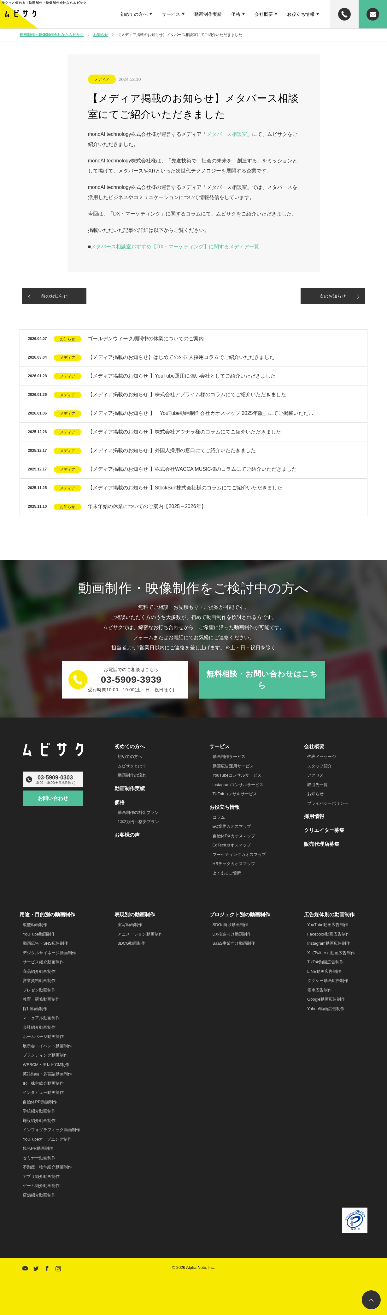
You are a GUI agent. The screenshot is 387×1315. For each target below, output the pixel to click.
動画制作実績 (208, 14)
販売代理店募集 (321, 844)
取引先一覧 (317, 784)
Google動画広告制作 (326, 999)
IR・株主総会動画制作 (43, 1083)
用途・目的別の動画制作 (47, 914)
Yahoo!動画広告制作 (325, 1008)
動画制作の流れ (132, 775)
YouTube (24, 1267)
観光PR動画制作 (38, 1148)
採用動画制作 (35, 1008)
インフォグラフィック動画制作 (51, 1129)
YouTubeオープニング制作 (47, 1139)
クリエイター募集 (324, 830)
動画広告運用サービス (233, 766)
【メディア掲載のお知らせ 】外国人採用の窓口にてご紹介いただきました (171, 450)
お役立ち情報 (300, 14)
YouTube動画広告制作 (327, 924)
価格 (235, 14)
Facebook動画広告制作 (328, 934)
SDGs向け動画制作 (230, 924)
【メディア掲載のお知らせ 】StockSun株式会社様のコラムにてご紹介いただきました (185, 487)
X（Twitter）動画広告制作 (331, 952)
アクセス (315, 775)
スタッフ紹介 (319, 766)
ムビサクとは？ (132, 766)
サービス (171, 14)
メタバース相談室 (227, 134)
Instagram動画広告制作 (328, 943)
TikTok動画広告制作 (325, 962)
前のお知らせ (54, 296)
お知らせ (67, 339)
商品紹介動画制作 (39, 971)
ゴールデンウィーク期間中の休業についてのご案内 (146, 338)
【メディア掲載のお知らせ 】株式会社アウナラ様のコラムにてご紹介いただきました (184, 431)
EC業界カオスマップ (232, 826)
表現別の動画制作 (134, 914)
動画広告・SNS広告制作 (45, 943)
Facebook (46, 1267)
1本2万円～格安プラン (138, 821)
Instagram (57, 1267)
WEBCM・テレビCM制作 (46, 1064)
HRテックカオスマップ (234, 863)
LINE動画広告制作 (324, 971)
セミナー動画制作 (39, 1157)
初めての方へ (134, 14)
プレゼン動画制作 (39, 990)
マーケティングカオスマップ (239, 854)
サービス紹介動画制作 (43, 962)
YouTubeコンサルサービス (237, 775)
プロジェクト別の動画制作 (239, 914)
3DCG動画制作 (131, 943)
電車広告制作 (319, 990)
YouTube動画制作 (39, 934)
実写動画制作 (130, 924)
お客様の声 (127, 835)
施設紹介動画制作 (39, 1120)
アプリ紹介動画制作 (41, 1176)
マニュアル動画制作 (41, 1017)
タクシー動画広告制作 (327, 980)
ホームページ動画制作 (43, 1036)
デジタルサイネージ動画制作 (49, 952)
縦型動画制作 (35, 924)
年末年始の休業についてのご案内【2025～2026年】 (147, 506)
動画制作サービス (229, 756)
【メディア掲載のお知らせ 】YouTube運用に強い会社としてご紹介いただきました (181, 376)
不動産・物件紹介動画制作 (47, 1167)
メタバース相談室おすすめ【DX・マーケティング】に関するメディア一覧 (175, 246)
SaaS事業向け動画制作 (234, 943)
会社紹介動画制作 (39, 1027)
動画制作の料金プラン (138, 812)
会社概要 (264, 14)
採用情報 (314, 816)
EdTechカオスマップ (232, 845)
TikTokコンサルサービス (235, 793)
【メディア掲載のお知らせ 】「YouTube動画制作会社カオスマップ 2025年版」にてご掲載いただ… (200, 413)
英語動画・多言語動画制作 (47, 1073)
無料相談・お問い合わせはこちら (262, 679)
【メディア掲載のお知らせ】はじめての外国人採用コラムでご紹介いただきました (181, 357)
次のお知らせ (333, 296)
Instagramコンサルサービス (238, 784)
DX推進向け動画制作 (232, 934)
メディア (101, 79)
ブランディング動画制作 (45, 1055)
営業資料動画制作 (39, 980)
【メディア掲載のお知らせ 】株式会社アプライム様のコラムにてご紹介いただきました (187, 394)
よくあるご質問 (227, 873)
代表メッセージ (321, 756)
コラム (219, 817)
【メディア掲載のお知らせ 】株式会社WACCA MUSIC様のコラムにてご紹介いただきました (192, 469)
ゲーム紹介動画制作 (41, 1185)
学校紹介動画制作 (39, 1111)
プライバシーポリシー (327, 803)
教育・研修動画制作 (41, 999)
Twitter (35, 1267)
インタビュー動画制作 (43, 1092)
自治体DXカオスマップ (234, 835)
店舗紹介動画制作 (39, 1195)
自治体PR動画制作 (40, 1102)
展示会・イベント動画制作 (47, 1046)
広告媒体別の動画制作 (329, 914)
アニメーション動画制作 (140, 934)
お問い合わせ (53, 798)
